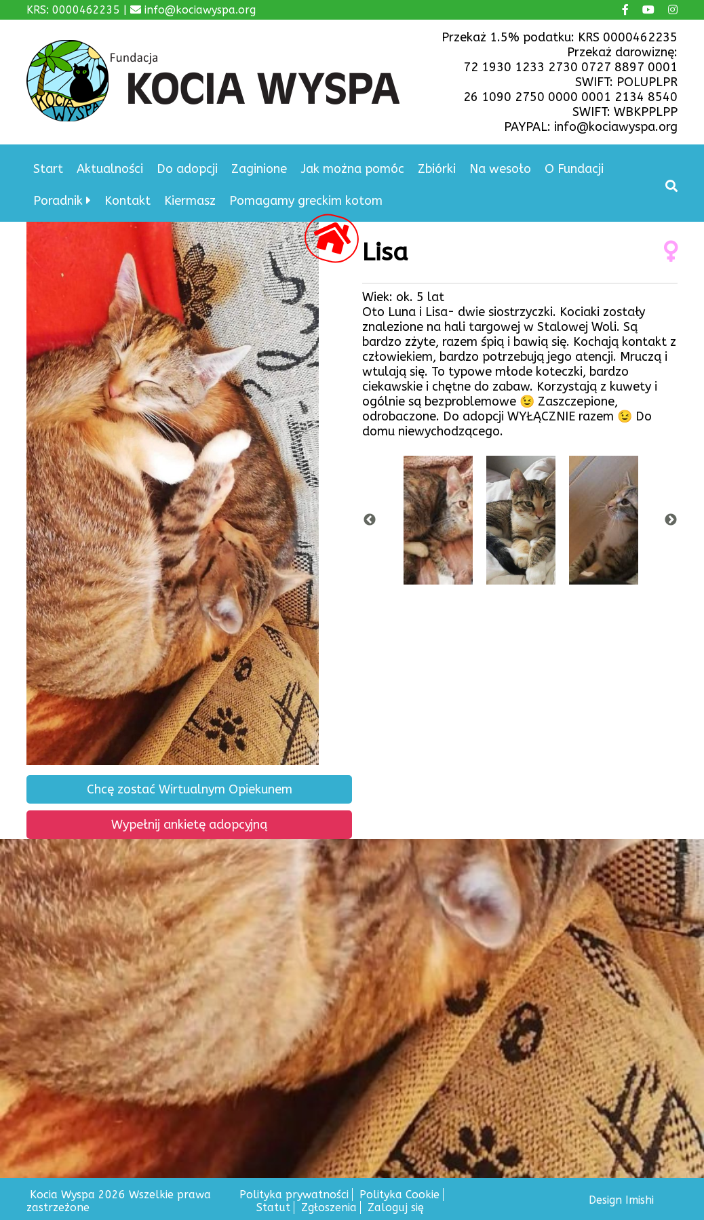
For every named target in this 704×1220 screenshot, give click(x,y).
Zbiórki (437, 168)
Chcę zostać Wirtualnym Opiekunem (189, 789)
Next (671, 520)
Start (48, 168)
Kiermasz (190, 200)
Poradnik (58, 200)
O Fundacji (574, 168)
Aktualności (110, 168)
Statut (273, 1207)
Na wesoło (500, 168)
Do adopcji (187, 168)
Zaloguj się (396, 1207)
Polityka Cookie (399, 1194)
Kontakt (127, 200)
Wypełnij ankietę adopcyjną (189, 824)
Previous (369, 520)
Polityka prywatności (294, 1194)
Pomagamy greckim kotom (306, 200)
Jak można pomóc (352, 168)
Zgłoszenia (329, 1207)
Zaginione (259, 168)
